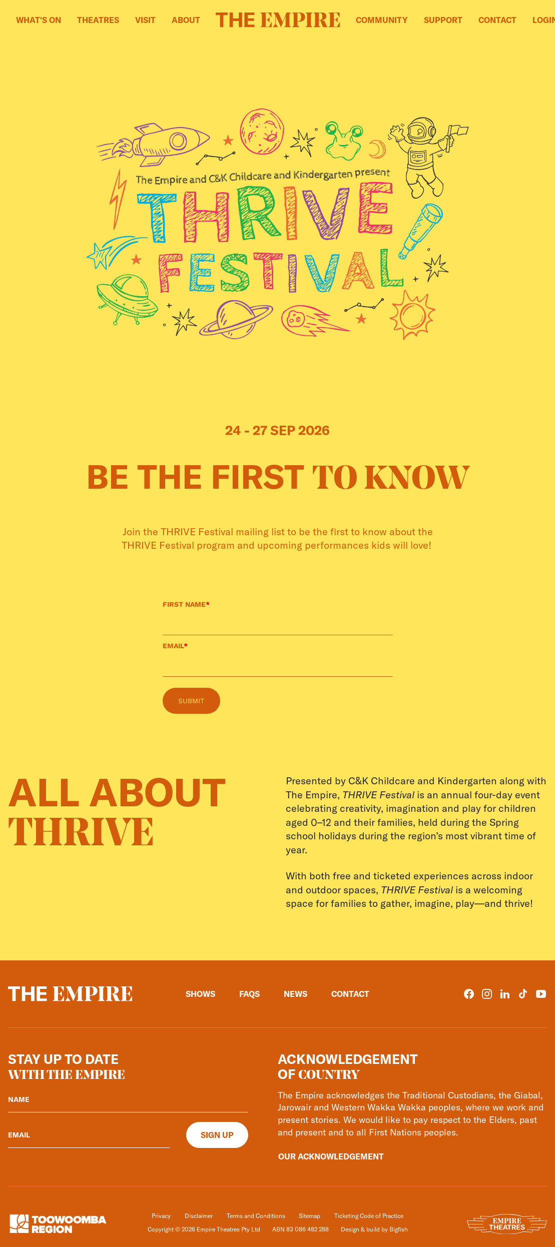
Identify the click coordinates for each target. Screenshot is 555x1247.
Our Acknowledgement (331, 1156)
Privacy (161, 1215)
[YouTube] (541, 994)
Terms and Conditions (256, 1215)
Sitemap (309, 1215)
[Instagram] (487, 994)
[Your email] (89, 1135)
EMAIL (175, 646)
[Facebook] (469, 994)
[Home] (278, 20)
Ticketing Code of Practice (368, 1215)
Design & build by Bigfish (374, 1229)
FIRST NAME (186, 604)
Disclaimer (199, 1215)
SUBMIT (191, 701)
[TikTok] (523, 994)
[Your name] (128, 1099)
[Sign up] (217, 1135)
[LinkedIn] (505, 994)
